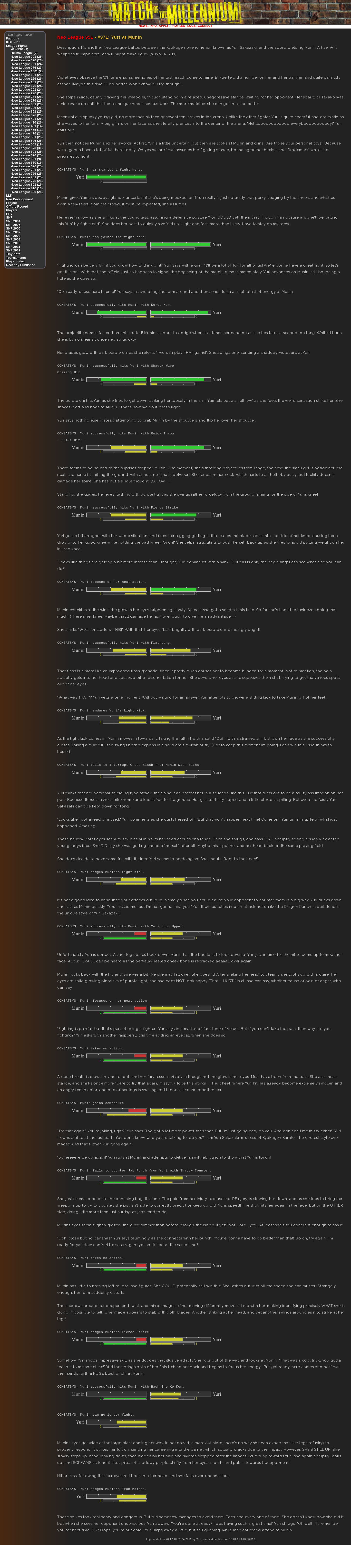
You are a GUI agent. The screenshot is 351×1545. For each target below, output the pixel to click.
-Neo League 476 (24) (27, 133)
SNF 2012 (13, 250)
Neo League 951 (75, 37)
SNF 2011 (13, 247)
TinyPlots (13, 254)
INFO (153, 26)
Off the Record (17, 206)
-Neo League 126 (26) (27, 78)
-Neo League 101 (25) (27, 75)
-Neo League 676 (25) (27, 166)
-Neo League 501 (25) (27, 137)
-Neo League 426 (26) (27, 122)
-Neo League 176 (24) (27, 86)
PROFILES (178, 26)
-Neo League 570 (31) (27, 148)
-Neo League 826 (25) (27, 192)
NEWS (143, 26)
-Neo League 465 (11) (27, 130)
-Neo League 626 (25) (27, 155)
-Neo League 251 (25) (27, 97)
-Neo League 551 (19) (27, 144)
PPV (9, 214)
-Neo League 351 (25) (27, 111)
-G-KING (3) (19, 49)
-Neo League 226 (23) (27, 93)
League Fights (17, 46)
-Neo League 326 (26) (27, 108)
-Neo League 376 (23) (27, 115)
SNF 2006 (13, 228)
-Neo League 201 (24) (27, 89)
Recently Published (20, 265)
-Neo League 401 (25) (27, 119)
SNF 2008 (13, 236)
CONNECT (205, 26)
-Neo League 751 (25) (27, 177)
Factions (12, 38)
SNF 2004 (13, 221)
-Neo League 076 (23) (27, 67)
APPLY (163, 26)
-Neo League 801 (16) (27, 184)
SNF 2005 (13, 225)
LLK (9, 195)
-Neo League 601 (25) (27, 152)
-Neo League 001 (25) (27, 56)
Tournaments (16, 257)
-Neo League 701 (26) (27, 170)
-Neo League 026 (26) (27, 60)
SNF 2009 (13, 239)
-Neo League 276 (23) (27, 100)
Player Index (15, 261)
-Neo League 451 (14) (27, 126)
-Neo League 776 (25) (27, 181)
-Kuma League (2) (24, 53)
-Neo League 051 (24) (27, 64)
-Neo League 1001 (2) (27, 71)
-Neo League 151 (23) (27, 82)
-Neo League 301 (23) (27, 104)
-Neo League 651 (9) (26, 159)
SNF (9, 217)
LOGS (191, 26)
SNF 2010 (13, 243)
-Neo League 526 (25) (27, 141)
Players (11, 210)
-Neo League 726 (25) (27, 173)
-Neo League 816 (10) (27, 188)
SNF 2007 (13, 232)
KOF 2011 (13, 42)
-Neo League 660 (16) (27, 162)
